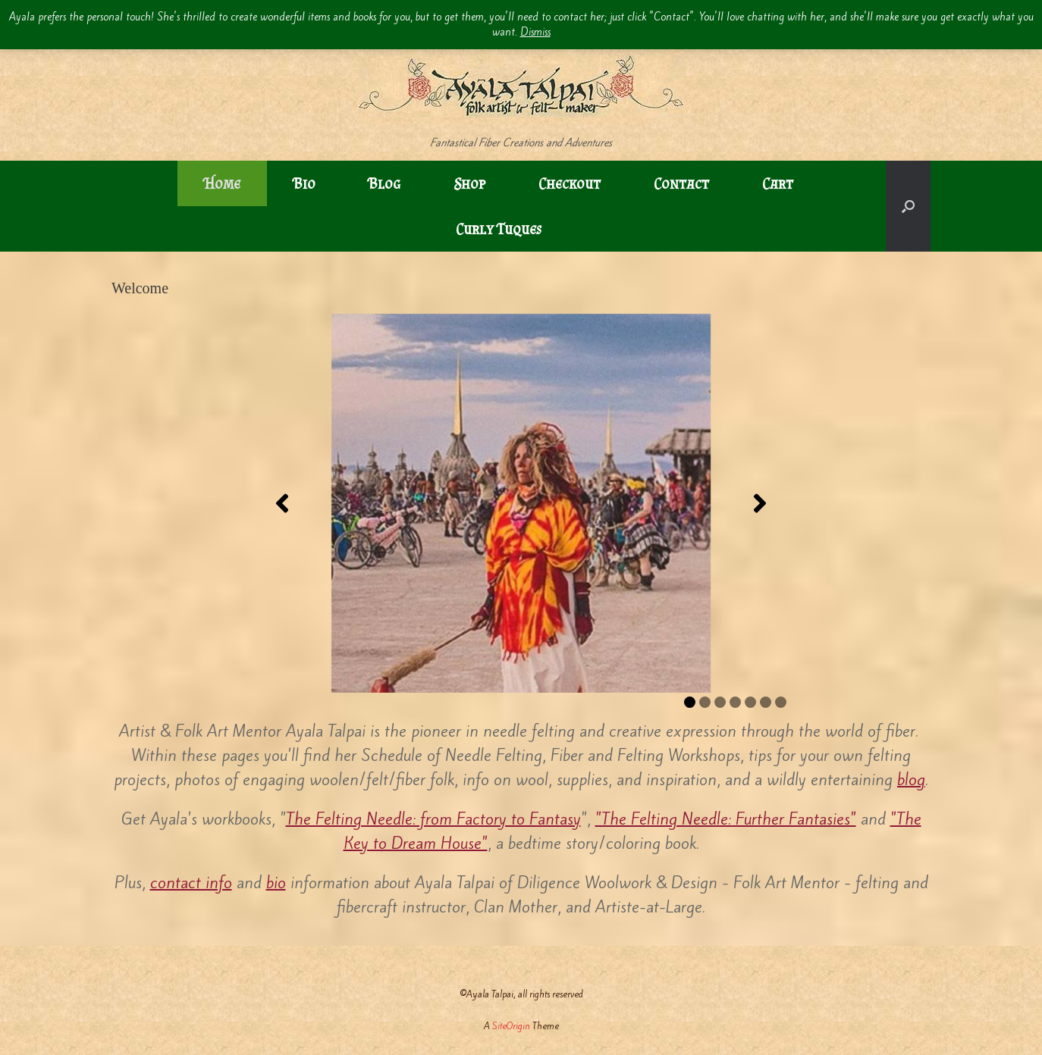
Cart (777, 183)
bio (276, 883)
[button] (908, 206)
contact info (191, 883)
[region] (521, 503)
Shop (469, 183)
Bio (304, 183)
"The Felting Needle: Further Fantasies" (725, 819)
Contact (681, 183)
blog (911, 779)
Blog (384, 183)
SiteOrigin (511, 1025)
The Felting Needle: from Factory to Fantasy (433, 819)
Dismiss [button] (535, 32)
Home (222, 183)
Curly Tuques (498, 229)
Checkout (569, 183)
